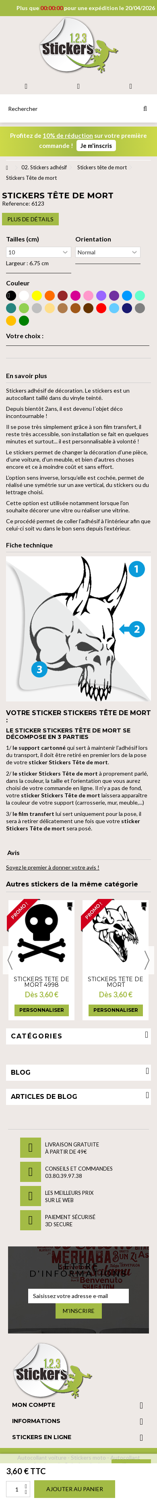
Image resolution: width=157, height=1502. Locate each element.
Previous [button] (10, 960)
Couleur (18, 283)
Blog (21, 1072)
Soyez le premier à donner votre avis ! (52, 867)
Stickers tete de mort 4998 (41, 982)
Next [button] (147, 960)
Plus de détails (30, 219)
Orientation (93, 239)
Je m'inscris (96, 145)
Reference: (16, 203)
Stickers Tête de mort (115, 982)
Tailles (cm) (22, 239)
